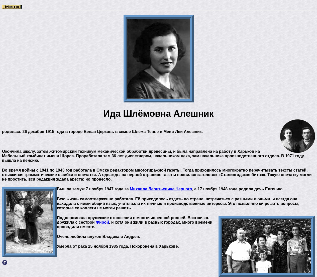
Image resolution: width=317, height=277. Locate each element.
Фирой (102, 222)
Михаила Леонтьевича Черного (161, 189)
